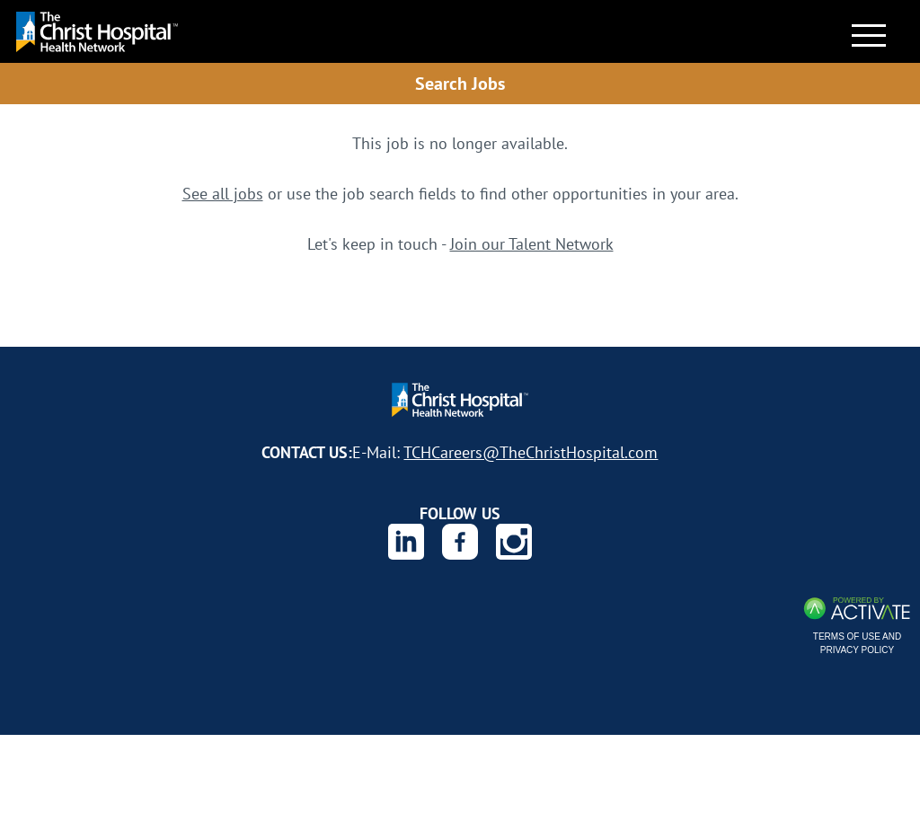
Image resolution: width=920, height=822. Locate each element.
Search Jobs (460, 83)
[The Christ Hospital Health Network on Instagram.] (514, 542)
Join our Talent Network (532, 243)
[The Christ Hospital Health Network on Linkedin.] (406, 542)
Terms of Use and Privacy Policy (857, 643)
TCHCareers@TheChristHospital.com (530, 452)
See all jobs (222, 193)
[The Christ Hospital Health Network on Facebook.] (460, 542)
